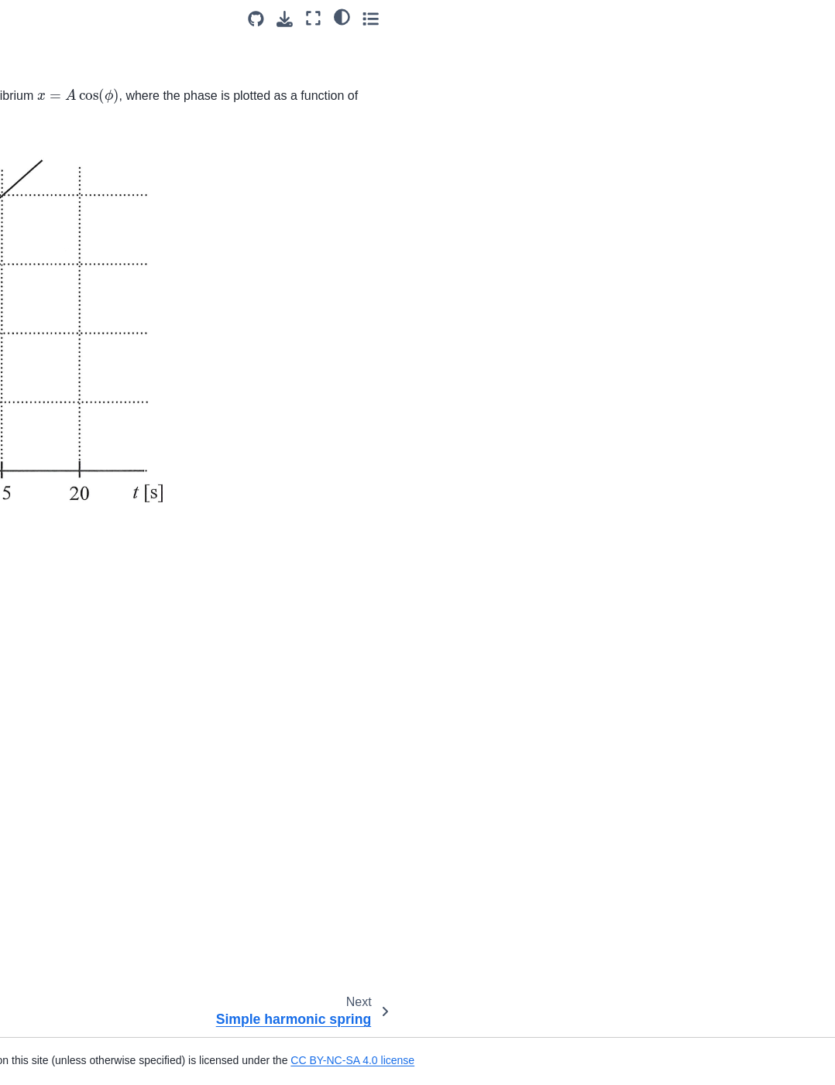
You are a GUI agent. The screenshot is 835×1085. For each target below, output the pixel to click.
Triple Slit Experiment (72, 357)
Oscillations (52, 151)
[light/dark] (779, 16)
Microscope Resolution (76, 406)
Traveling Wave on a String (87, 867)
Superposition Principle (77, 633)
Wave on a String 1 (67, 682)
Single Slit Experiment (74, 332)
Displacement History (72, 707)
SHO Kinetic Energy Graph (86, 126)
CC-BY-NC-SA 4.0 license (429, 922)
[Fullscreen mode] (751, 18)
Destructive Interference (79, 240)
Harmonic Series (61, 480)
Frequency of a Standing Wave (81, 556)
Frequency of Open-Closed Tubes (87, 599)
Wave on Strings (60, 916)
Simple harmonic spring (78, 175)
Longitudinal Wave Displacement (66, 740)
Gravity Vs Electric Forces (84, 1024)
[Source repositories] (694, 19)
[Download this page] (723, 19)
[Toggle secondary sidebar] (808, 18)
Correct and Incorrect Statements (72, 273)
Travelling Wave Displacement (59, 808)
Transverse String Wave (79, 774)
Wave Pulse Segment (73, 891)
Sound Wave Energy (71, 455)
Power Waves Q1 (63, 430)
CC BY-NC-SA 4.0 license (659, 1060)
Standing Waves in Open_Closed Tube (68, 513)
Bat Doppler (49, 658)
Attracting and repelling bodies (77, 1057)
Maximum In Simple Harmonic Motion (69, 49)
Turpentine (46, 308)
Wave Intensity (56, 381)
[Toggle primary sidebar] (194, 18)
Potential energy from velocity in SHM (73, 92)
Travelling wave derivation (84, 842)
